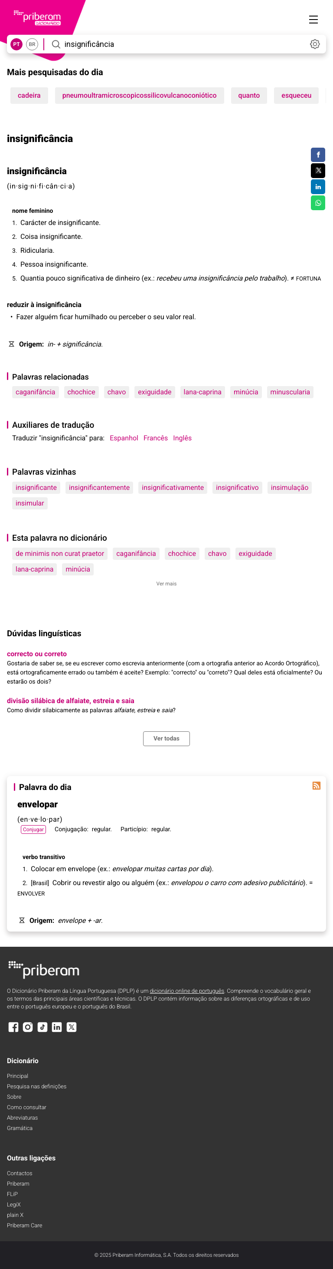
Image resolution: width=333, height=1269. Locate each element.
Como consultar (26, 1107)
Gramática (20, 1128)
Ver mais (167, 584)
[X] (71, 1031)
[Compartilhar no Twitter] (318, 170)
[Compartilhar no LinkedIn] (318, 186)
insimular (30, 503)
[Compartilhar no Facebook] (318, 155)
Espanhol (124, 438)
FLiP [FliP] (12, 1194)
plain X (15, 1215)
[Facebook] (13, 1031)
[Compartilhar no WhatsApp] (318, 202)
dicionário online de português (187, 991)
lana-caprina (203, 392)
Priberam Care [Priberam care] (24, 1226)
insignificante (36, 487)
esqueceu (296, 95)
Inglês (182, 438)
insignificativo (237, 487)
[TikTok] (42, 1031)
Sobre (14, 1097)
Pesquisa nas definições (36, 1087)
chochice (81, 392)
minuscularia (290, 392)
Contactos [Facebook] (20, 1173)
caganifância (36, 392)
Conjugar (33, 829)
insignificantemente (99, 487)
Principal (17, 1076)
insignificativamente (173, 487)
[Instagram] (27, 1031)
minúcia (246, 392)
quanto (249, 95)
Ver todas (166, 738)
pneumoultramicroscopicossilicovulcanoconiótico (139, 95)
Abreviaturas (22, 1118)
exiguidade (154, 392)
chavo (117, 392)
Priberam (18, 1184)
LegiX (14, 1205)
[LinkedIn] (56, 1031)
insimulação (290, 487)
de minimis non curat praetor (60, 553)
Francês (156, 438)
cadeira (29, 95)
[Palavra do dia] (316, 785)
